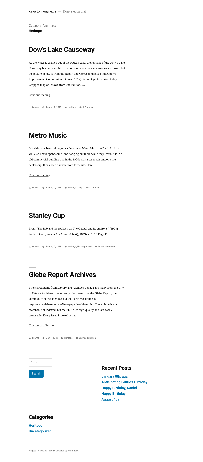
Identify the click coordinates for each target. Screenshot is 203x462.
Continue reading (42, 95)
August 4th (110, 399)
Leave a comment (91, 187)
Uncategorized (84, 246)
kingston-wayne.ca (42, 11)
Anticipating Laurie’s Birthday (124, 382)
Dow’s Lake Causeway (62, 49)
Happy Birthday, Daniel (119, 388)
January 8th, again (116, 376)
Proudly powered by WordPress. (63, 450)
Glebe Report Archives (62, 275)
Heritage (72, 107)
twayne (35, 107)
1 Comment (88, 107)
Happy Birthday (114, 394)
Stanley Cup (47, 216)
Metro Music (48, 135)
